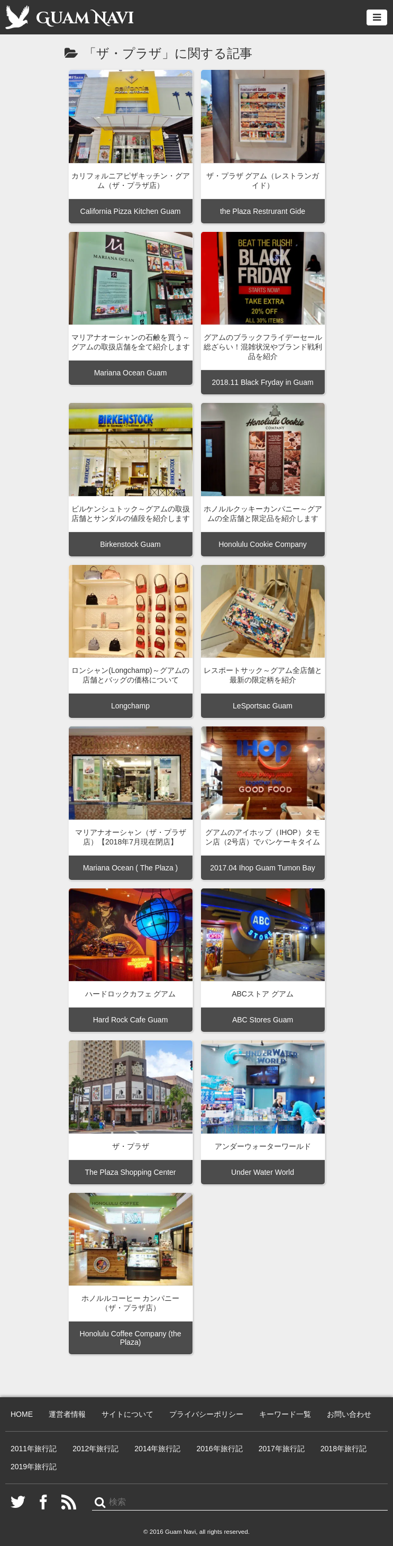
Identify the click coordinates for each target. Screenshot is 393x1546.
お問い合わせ (349, 1414)
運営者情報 (67, 1414)
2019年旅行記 (34, 1466)
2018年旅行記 (344, 1448)
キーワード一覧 (285, 1414)
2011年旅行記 (34, 1448)
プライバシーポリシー (206, 1414)
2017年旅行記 (282, 1448)
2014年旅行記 (157, 1448)
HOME (22, 1414)
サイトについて (127, 1414)
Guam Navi (69, 17)
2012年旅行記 (95, 1448)
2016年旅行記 (219, 1448)
